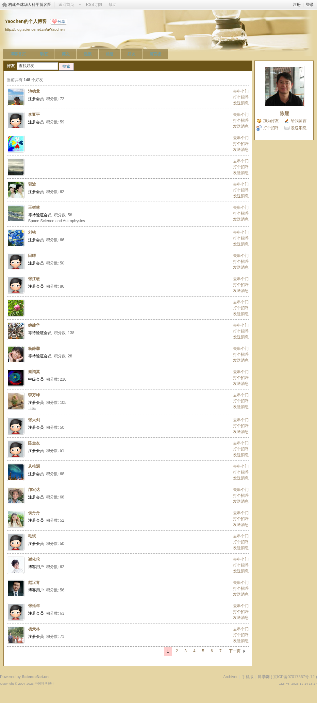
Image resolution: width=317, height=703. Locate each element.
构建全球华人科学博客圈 (29, 4)
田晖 (32, 255)
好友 (131, 54)
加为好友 (271, 120)
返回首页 (66, 4)
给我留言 (299, 120)
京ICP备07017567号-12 (294, 677)
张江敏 (34, 279)
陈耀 (284, 113)
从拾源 (34, 466)
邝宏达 (34, 489)
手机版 (248, 677)
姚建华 (34, 325)
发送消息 (241, 103)
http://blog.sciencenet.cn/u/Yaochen (35, 29)
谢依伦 (34, 559)
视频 (88, 54)
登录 (310, 4)
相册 (109, 54)
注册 (297, 4)
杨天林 (34, 629)
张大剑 (34, 420)
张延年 (34, 606)
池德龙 (34, 91)
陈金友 (34, 443)
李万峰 (34, 395)
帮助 (112, 4)
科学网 (264, 677)
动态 (44, 54)
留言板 (155, 54)
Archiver (230, 677)
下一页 (235, 651)
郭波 (32, 184)
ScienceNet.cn (35, 677)
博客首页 (18, 54)
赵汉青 (34, 582)
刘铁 (32, 232)
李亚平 (34, 114)
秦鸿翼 (34, 372)
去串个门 (241, 91)
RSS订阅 (94, 4)
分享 (61, 21)
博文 (66, 54)
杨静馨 (34, 348)
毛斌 (32, 536)
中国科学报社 (44, 683)
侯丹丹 (34, 513)
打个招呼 (241, 97)
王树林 (34, 207)
